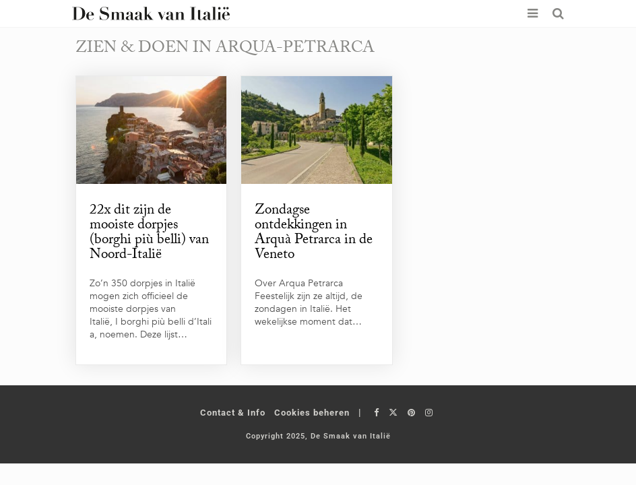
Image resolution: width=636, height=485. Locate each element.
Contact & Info (232, 413)
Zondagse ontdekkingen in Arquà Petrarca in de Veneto (314, 233)
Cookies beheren (312, 413)
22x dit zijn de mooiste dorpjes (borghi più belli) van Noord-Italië (149, 233)
